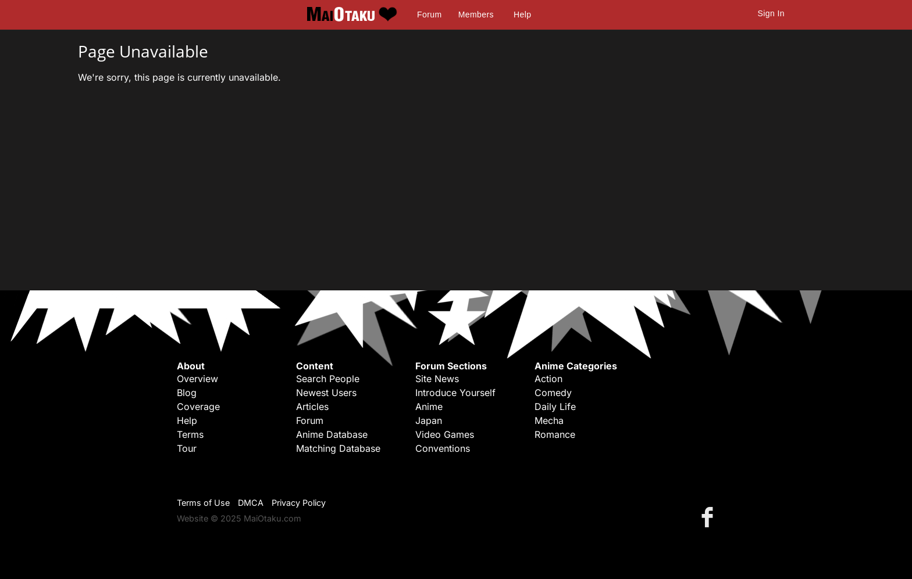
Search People (327, 378)
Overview (197, 378)
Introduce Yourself (455, 392)
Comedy (553, 392)
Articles (312, 406)
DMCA (250, 503)
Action (548, 378)
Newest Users (326, 392)
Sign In (771, 13)
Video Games (444, 434)
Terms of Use (203, 503)
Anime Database (332, 434)
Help (522, 14)
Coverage (198, 406)
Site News (437, 378)
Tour (187, 448)
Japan (428, 420)
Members (476, 14)
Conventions (442, 448)
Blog (187, 392)
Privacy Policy (299, 503)
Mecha (549, 420)
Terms (190, 434)
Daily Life (555, 406)
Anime (429, 406)
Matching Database (338, 448)
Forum (429, 14)
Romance (555, 434)
